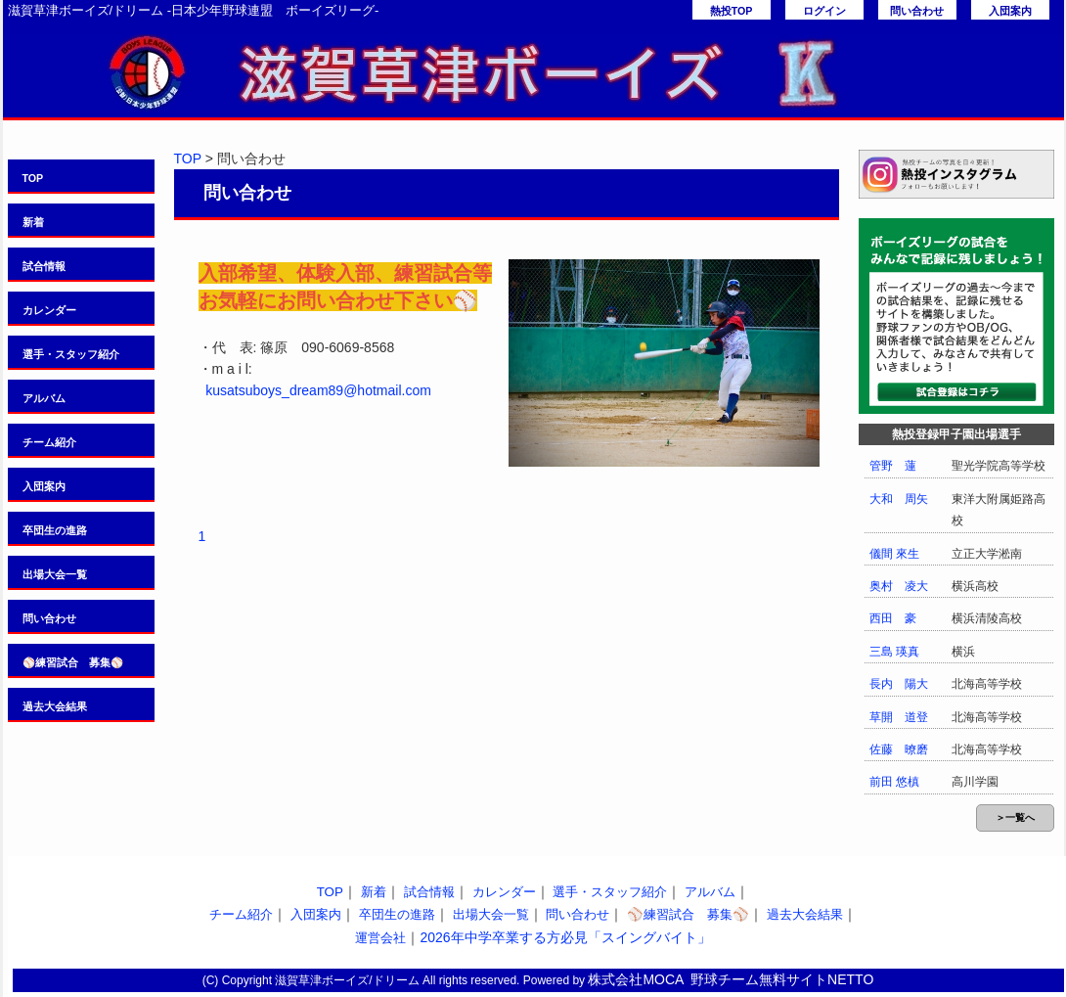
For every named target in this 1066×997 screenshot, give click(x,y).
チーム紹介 (49, 442)
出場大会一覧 (54, 574)
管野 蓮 (892, 466)
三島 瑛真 (894, 651)
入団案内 (1010, 11)
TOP (33, 178)
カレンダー (49, 310)
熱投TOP (731, 11)
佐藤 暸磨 (898, 749)
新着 (33, 222)
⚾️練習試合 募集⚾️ (72, 662)
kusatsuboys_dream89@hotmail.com (318, 390)
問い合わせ (917, 11)
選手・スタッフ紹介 (70, 354)
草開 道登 (898, 717)
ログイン (824, 11)
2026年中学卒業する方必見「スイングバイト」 (565, 937)
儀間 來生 (894, 554)
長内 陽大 (898, 684)
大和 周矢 (898, 499)
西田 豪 (892, 618)
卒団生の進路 (54, 530)
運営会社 (380, 937)
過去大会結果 (54, 706)
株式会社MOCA (636, 979)
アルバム (44, 398)
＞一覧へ (1015, 817)
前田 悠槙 (894, 782)
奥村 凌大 (898, 586)
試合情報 (44, 266)
